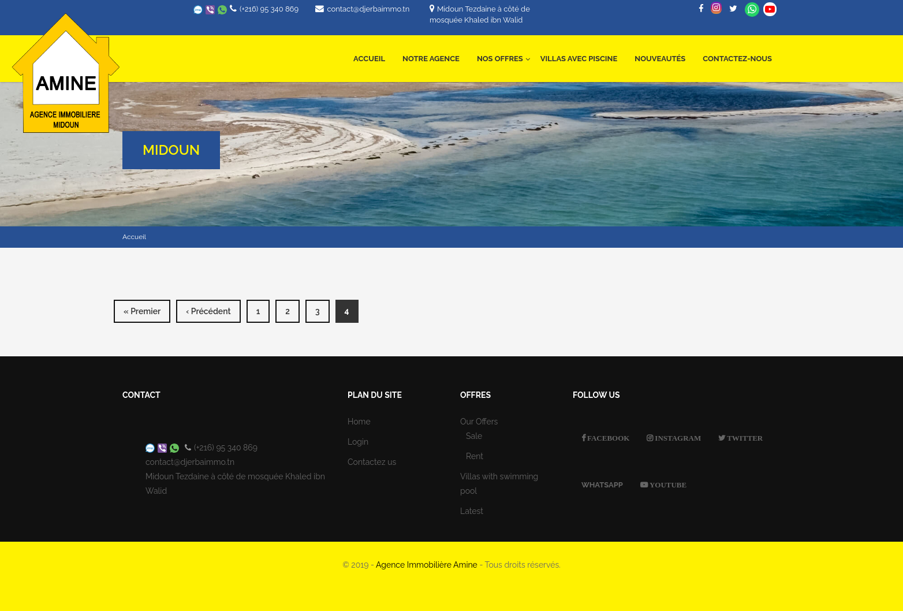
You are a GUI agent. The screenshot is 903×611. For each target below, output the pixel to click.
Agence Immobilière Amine (426, 564)
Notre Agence (431, 58)
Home (359, 421)
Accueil (369, 58)
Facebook (607, 438)
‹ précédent (208, 311)
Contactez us (372, 462)
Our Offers (479, 421)
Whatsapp (752, 9)
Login (358, 441)
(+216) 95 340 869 (269, 9)
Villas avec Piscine (578, 58)
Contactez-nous (737, 58)
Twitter (744, 438)
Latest (471, 511)
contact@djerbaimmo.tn (368, 9)
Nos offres (503, 52)
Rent (474, 456)
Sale (474, 436)
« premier (142, 311)
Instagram (677, 438)
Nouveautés (660, 58)
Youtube (667, 485)
